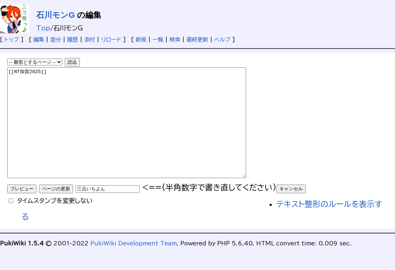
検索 (174, 39)
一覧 (158, 39)
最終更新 (197, 39)
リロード (111, 39)
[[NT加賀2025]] (141, 133)
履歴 (72, 39)
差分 (55, 39)
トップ (11, 39)
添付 (89, 39)
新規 (141, 39)
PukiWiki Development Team (133, 265)
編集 (38, 39)
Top (43, 28)
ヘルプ (222, 39)
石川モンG (55, 15)
